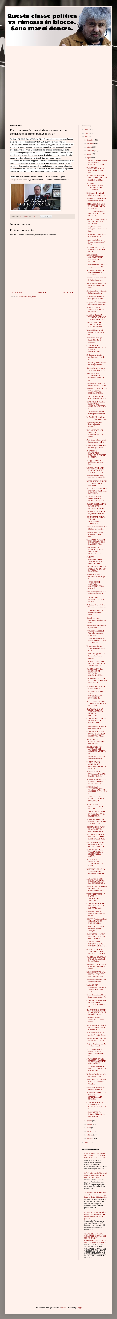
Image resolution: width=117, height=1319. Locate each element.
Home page (42, 292)
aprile (89, 1128)
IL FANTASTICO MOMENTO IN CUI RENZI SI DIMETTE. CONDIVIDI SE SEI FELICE (95, 1156)
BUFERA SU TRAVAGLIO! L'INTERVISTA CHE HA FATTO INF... (97, 491)
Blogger (79, 1308)
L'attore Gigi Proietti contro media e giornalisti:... (96, 364)
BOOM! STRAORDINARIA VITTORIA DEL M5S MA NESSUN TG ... (97, 483)
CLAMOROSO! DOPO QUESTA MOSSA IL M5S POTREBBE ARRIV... (95, 853)
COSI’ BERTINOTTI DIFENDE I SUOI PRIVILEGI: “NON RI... (96, 498)
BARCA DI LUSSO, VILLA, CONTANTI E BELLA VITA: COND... (96, 325)
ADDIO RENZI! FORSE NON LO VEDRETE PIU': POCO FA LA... (95, 806)
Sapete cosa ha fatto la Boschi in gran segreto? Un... (96, 242)
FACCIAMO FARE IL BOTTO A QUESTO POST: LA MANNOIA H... (95, 1052)
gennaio (90, 1138)
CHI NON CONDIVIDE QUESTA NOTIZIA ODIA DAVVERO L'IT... (96, 844)
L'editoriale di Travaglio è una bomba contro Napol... (97, 384)
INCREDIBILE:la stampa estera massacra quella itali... (96, 170)
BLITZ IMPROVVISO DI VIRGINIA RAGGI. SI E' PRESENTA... (96, 703)
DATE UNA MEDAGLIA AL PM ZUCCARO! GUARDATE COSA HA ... (96, 377)
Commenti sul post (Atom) (27, 296)
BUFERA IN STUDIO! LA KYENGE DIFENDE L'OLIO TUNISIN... (96, 782)
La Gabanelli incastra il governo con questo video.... (95, 612)
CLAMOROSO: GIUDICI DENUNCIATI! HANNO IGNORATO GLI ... (96, 906)
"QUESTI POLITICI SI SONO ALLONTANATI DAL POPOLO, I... (96, 774)
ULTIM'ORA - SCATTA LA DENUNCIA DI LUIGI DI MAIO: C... (96, 959)
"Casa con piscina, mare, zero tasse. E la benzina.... (96, 477)
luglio (89, 158)
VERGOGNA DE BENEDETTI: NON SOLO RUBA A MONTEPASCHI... (95, 551)
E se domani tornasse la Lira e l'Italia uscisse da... (96, 235)
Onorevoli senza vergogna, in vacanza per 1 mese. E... (97, 369)
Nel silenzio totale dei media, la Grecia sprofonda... (97, 292)
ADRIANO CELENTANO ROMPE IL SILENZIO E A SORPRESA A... (96, 822)
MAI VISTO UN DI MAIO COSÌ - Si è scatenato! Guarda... (96, 1082)
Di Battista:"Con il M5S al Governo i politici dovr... (96, 606)
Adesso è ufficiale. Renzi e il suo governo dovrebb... (97, 266)
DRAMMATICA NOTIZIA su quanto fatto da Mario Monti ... (96, 967)
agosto (89, 154)
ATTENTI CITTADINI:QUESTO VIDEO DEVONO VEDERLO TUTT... (95, 186)
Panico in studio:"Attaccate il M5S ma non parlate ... (97, 528)
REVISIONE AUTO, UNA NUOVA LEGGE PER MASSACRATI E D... (96, 974)
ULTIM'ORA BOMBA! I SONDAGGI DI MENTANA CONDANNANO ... (95, 672)
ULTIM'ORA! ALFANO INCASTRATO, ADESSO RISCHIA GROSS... (97, 178)
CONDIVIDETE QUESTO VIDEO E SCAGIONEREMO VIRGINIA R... (96, 520)
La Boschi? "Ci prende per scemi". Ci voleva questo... (97, 418)
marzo (89, 1131)
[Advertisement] (31, 63)
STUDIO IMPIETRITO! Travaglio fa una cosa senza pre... (95, 633)
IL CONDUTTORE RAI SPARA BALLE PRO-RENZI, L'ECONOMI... (96, 837)
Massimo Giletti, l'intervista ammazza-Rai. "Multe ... (96, 1039)
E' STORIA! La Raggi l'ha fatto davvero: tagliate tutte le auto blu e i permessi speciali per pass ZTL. (95, 1215)
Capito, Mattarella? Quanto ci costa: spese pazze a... (96, 446)
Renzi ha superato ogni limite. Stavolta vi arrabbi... (95, 340)
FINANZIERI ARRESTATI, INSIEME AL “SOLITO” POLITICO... (96, 569)
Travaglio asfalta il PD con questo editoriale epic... (96, 758)
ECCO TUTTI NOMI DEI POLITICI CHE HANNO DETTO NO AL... (96, 214)
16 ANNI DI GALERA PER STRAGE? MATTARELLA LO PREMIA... (96, 1096)
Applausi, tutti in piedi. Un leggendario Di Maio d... (96, 513)
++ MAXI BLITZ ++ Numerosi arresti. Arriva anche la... (96, 599)
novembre (90, 143)
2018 (87, 133)
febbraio (90, 1135)
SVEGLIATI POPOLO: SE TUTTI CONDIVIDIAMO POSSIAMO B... (96, 695)
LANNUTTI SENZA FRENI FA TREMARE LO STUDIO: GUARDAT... (97, 163)
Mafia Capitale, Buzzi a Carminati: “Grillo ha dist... (95, 534)
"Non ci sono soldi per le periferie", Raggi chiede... (96, 1034)
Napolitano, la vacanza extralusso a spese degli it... (96, 577)
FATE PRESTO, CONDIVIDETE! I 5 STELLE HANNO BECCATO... (95, 258)
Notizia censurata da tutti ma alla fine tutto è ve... (97, 981)
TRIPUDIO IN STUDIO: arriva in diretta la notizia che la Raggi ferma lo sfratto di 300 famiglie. (95, 1195)
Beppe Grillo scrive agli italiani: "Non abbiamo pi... (95, 332)
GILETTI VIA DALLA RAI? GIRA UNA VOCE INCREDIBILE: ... (97, 921)
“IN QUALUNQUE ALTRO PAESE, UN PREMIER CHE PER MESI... (96, 1027)
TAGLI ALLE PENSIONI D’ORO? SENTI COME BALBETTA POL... (96, 542)
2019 (87, 130)
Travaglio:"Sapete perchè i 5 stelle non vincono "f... (96, 593)
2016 (87, 1143)
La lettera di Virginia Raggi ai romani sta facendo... (96, 303)
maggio (90, 1124)
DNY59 (64, 1308)
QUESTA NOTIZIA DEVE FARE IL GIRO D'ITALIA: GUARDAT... (96, 506)
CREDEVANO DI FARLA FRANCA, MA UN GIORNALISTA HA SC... (97, 829)
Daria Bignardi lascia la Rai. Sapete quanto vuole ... (96, 441)
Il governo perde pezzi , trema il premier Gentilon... (95, 425)
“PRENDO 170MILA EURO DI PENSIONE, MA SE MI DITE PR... (97, 221)
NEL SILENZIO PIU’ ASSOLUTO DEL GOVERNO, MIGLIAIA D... (96, 750)
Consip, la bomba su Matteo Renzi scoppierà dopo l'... (96, 996)
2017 (87, 137)
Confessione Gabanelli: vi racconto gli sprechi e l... (96, 1088)
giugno (89, 1121)
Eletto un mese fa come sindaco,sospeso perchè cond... (96, 648)
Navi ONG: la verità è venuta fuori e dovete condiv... (97, 200)
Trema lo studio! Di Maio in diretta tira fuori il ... (96, 727)
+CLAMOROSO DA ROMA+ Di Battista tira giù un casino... (96, 1114)
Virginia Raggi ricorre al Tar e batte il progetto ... (96, 1045)
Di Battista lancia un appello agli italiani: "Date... (96, 1075)
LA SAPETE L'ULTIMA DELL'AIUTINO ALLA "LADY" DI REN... (96, 663)
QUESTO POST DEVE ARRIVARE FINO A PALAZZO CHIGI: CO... (96, 951)
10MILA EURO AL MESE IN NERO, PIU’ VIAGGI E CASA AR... (96, 206)
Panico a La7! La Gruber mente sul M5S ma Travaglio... (95, 929)
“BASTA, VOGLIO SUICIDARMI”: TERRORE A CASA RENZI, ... (95, 863)
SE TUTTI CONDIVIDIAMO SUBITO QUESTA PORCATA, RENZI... (95, 560)
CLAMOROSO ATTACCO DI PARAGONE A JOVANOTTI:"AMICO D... (96, 1003)
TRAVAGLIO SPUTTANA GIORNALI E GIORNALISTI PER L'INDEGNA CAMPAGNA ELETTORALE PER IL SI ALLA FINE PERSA (95, 1238)
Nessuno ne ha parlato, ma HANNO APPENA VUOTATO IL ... (96, 272)
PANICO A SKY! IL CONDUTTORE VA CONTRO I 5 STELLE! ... (97, 944)
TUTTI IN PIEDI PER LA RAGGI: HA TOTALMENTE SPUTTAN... (96, 897)
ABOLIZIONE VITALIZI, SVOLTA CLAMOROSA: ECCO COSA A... (97, 681)
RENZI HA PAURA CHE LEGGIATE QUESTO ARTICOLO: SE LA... (96, 470)
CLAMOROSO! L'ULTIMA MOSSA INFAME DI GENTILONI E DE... (96, 721)
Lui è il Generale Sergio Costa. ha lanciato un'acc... (97, 397)
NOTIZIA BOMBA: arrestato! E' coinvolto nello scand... (95, 309)
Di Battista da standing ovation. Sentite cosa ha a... (96, 357)
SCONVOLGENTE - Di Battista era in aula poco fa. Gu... (96, 249)
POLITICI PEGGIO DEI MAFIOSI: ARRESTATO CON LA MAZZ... (96, 1061)
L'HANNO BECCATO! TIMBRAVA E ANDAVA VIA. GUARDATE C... (96, 317)
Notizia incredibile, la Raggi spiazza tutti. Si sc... (96, 627)
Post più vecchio (68, 292)
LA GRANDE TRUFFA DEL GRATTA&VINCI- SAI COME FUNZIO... (96, 881)
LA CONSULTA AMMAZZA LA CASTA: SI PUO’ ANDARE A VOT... (96, 988)
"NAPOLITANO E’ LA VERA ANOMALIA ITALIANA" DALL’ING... (95, 712)
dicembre (90, 140)
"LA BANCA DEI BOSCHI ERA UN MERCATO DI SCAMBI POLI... (96, 1012)
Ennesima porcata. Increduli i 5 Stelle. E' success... (97, 279)
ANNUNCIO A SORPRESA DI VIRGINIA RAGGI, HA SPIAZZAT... (96, 814)
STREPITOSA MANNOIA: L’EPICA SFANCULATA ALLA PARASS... (96, 641)
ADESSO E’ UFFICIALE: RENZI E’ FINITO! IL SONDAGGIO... (96, 799)
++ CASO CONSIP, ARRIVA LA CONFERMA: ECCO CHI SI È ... (95, 585)
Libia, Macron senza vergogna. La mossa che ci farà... (97, 229)
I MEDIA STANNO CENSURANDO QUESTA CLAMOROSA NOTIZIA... (96, 765)
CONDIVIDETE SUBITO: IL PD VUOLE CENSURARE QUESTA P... (96, 405)
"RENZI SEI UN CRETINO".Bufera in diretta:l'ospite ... (95, 741)
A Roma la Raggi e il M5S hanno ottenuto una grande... (96, 656)
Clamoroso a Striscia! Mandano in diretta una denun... (96, 913)
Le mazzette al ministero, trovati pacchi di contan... (96, 413)
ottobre (89, 147)
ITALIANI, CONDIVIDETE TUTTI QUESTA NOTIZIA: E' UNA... (97, 391)
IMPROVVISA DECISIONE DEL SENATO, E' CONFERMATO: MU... (97, 889)
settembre (90, 150)
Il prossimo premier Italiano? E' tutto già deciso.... (97, 687)
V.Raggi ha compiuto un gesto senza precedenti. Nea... (95, 463)
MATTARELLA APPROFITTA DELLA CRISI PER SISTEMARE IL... (97, 790)
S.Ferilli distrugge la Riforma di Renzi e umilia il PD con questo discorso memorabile (95, 1175)
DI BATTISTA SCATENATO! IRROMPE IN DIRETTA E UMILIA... (96, 454)
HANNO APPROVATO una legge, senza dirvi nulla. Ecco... (96, 285)
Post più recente (16, 292)
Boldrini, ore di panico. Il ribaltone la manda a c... (96, 194)
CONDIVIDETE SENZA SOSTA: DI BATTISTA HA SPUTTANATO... (96, 734)
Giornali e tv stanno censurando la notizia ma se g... (96, 620)
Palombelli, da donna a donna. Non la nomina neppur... (95, 1020)
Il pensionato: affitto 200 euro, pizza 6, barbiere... (96, 297)
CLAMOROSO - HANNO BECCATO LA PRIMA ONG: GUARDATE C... (96, 936)
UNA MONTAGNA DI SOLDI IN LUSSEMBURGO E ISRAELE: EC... (95, 433)
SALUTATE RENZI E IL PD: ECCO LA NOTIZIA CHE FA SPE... (96, 1069)
